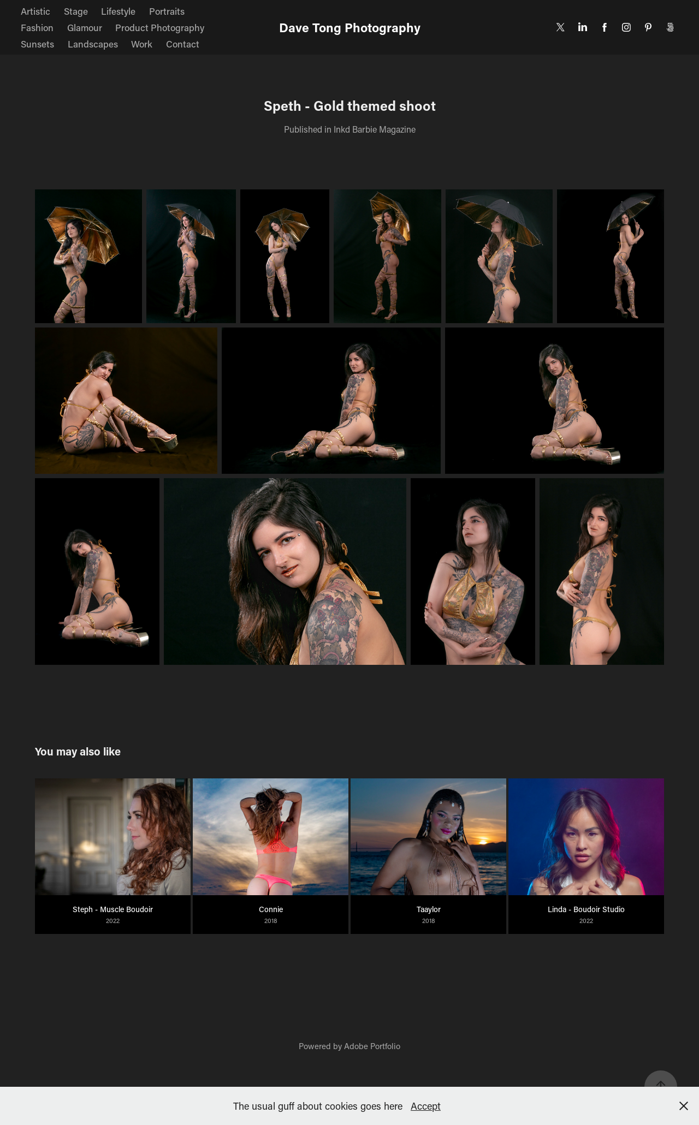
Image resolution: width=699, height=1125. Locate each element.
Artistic (35, 11)
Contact (182, 44)
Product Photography (159, 27)
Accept (426, 1105)
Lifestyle (118, 11)
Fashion (37, 27)
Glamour (84, 27)
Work (141, 44)
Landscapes (93, 44)
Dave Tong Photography (349, 27)
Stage (76, 11)
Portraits (167, 11)
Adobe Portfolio (372, 1045)
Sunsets (37, 44)
